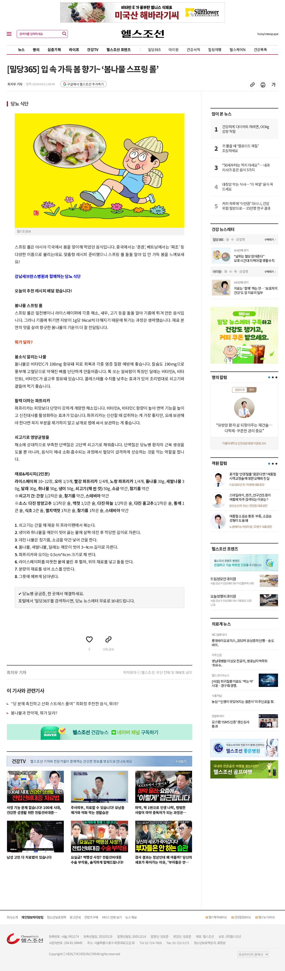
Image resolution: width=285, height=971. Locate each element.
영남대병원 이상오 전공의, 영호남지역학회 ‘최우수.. (239, 663)
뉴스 (21, 49)
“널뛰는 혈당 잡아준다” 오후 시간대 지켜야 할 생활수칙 (254, 258)
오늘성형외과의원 (223, 596)
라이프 (74, 49)
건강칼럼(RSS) (242, 917)
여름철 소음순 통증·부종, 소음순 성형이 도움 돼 (250, 518)
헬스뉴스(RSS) (266, 917)
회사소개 (12, 917)
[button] (269, 377)
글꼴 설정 (273, 84)
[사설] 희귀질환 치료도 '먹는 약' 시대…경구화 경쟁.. (232, 683)
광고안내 (75, 917)
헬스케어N (238, 49)
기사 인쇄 (263, 84)
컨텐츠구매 (91, 917)
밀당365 (154, 49)
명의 (36, 49)
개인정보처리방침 (32, 917)
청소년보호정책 (56, 917)
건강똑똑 (260, 49)
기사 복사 (252, 84)
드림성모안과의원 (223, 578)
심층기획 (54, 49)
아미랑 (173, 49)
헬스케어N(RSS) (218, 917)
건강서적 (193, 49)
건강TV (92, 49)
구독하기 (268, 239)
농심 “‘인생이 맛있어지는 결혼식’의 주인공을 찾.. (243, 701)
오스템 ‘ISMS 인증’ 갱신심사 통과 (230, 724)
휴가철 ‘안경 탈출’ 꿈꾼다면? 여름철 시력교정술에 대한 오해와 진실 (252, 476)
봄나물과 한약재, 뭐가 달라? (34, 713)
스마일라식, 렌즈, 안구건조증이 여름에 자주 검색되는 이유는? (250, 497)
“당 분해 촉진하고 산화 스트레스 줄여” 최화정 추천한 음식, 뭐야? (65, 703)
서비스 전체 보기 (112, 917)
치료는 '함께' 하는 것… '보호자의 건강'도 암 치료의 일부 (255, 290)
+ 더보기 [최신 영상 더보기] (181, 761)
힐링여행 (214, 49)
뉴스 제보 (131, 917)
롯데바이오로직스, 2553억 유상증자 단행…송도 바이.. (243, 642)
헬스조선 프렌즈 (119, 49)
